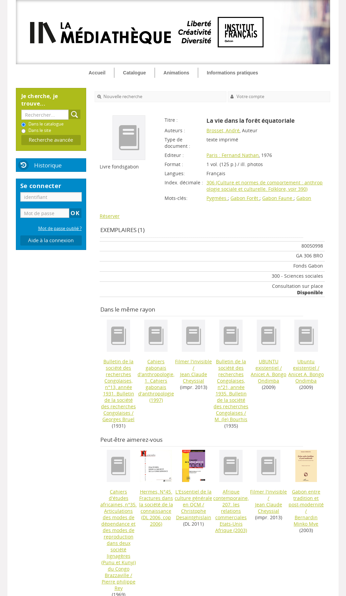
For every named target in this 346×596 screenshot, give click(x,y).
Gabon (303, 198)
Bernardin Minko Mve (306, 520)
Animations (176, 72)
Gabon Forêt (245, 198)
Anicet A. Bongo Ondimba (268, 377)
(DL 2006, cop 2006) (156, 507)
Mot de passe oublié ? (60, 228)
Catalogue (134, 72)
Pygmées (217, 198)
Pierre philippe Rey (118, 584)
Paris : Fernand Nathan (232, 155)
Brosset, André (223, 130)
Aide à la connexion (51, 240)
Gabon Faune (278, 198)
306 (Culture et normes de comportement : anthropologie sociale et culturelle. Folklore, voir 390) (264, 185)
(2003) (231, 510)
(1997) (156, 380)
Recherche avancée (51, 139)
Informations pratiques (232, 72)
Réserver (110, 216)
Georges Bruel (118, 419)
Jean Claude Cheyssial (193, 377)
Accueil (97, 72)
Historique (48, 165)
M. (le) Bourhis (231, 419)
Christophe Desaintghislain (193, 514)
